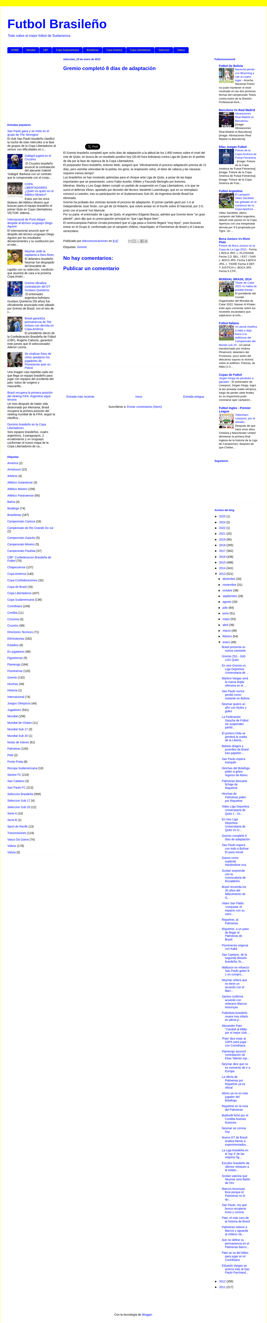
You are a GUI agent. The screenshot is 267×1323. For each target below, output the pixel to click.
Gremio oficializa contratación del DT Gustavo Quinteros (37, 286)
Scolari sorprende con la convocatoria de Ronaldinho (234, 876)
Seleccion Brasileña (20, 794)
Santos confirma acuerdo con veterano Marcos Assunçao (234, 1002)
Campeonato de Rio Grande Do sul (30, 528)
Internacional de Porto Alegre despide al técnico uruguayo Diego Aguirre (30, 223)
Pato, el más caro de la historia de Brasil (236, 1219)
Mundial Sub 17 (17, 729)
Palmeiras (13, 748)
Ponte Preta (15, 761)
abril (225, 625)
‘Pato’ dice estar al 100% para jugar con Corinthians (234, 1042)
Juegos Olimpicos (19, 703)
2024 (222, 522)
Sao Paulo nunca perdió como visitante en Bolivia (235, 694)
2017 (222, 551)
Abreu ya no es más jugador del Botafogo (235, 1097)
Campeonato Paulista (21, 551)
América (12, 463)
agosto (227, 601)
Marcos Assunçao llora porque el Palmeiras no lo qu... (233, 1194)
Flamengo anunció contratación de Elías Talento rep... (235, 1055)
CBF (45, 50)
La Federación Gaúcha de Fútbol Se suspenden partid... (235, 722)
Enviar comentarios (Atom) (144, 406)
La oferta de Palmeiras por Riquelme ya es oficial (233, 1082)
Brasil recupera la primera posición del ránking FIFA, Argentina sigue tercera (30, 396)
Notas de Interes (18, 742)
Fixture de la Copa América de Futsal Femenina (245, 154)
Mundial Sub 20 (17, 735)
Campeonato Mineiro (21, 544)
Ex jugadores (16, 651)
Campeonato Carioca (21, 521)
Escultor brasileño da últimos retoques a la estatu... (235, 1166)
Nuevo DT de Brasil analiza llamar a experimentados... (235, 1141)
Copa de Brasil (17, 586)
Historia (12, 690)
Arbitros (12, 476)
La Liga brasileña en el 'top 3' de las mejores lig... (235, 1154)
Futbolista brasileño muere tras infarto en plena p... (235, 1016)
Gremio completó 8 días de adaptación (236, 837)
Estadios (13, 645)
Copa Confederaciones (22, 580)
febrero (227, 636)
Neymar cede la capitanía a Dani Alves (39, 253)
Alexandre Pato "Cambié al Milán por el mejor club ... (236, 1029)
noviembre (229, 584)
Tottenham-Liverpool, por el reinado (245, 418)
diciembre (229, 578)
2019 (222, 539)
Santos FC (14, 774)
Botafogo (13, 508)
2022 (222, 528)
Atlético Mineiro (17, 489)
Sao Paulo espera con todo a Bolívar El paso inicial (235, 848)
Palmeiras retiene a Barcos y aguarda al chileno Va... (235, 1230)
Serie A (12, 813)
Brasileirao (93, 50)
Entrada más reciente (80, 396)
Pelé (10, 755)
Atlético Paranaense (20, 495)
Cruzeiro (12, 625)
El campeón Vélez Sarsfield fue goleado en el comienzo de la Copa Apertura (245, 202)
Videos (181, 50)
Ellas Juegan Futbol (233, 147)
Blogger (147, 1314)
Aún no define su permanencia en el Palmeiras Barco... (235, 1243)
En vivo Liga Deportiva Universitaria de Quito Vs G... (233, 825)
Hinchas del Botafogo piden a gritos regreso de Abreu (236, 771)
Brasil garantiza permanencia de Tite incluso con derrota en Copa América (39, 324)
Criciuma (13, 619)
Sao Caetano (16, 781)
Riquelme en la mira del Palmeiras (235, 1107)
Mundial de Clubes (19, 722)
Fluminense (14, 671)
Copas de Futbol (230, 374)
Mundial (30, 50)
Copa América (114, 50)
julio (225, 607)
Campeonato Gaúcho (21, 537)
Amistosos (14, 469)
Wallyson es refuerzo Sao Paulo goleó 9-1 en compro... (236, 971)
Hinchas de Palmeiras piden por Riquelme (234, 797)
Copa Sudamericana (67, 50)
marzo (226, 630)
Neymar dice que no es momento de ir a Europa (236, 1067)
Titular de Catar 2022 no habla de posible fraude (246, 286)
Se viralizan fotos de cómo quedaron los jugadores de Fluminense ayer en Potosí (38, 360)
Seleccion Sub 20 (18, 807)
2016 (222, 556)
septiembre (230, 596)
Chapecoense (16, 567)
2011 (222, 1287)
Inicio (138, 396)
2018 (222, 545)
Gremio (82, 247)
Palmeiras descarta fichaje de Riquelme (234, 784)
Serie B (12, 820)
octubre (227, 590)
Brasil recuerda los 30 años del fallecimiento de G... (234, 892)
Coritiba (12, 612)
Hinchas (12, 684)
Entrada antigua (193, 396)
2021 (222, 533)
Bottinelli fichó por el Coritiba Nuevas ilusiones (235, 1119)
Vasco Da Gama (18, 839)
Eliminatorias (15, 638)
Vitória (11, 852)
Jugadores (14, 710)
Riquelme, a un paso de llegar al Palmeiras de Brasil (235, 934)
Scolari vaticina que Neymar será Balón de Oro (236, 1179)
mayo (226, 619)
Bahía (11, 501)
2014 (222, 568)
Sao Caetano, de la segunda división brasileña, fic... (234, 958)
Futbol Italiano (229, 323)
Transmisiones (16, 833)
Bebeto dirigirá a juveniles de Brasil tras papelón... (235, 749)
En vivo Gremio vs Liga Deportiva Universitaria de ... (235, 669)
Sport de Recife (17, 826)
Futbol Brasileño (57, 24)
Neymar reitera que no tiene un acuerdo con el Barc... (234, 985)
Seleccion (163, 50)
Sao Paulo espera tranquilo (233, 760)
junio (225, 613)
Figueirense (15, 658)
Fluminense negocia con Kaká (235, 947)
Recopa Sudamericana (22, 768)
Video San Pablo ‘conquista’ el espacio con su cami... (233, 908)
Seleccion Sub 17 (18, 800)
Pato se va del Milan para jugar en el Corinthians (235, 1256)
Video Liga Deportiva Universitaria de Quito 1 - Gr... (235, 810)
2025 (222, 516)
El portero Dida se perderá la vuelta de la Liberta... (234, 737)
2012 (222, 1281)
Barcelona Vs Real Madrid (237, 110)
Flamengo (13, 664)
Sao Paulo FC (16, 787)
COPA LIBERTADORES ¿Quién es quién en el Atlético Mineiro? (39, 189)
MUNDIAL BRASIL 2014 (235, 279)
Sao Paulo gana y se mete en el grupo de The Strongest (28, 132)
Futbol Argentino (230, 191)
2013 (222, 573)
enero (226, 642)
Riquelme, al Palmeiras (230, 921)
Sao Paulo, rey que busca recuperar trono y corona (234, 1208)
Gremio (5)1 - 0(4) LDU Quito (233, 658)
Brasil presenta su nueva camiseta (234, 648)
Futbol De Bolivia (231, 66)
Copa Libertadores (140, 50)
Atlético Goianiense (20, 482)
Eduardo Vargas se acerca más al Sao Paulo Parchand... (235, 1269)
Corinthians (14, 606)
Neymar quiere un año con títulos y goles (234, 707)
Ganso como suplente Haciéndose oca (234, 861)
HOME (15, 50)
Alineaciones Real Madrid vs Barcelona (244, 117)
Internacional (15, 697)
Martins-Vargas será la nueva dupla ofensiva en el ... (235, 682)
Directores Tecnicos (20, 632)
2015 (222, 562)
